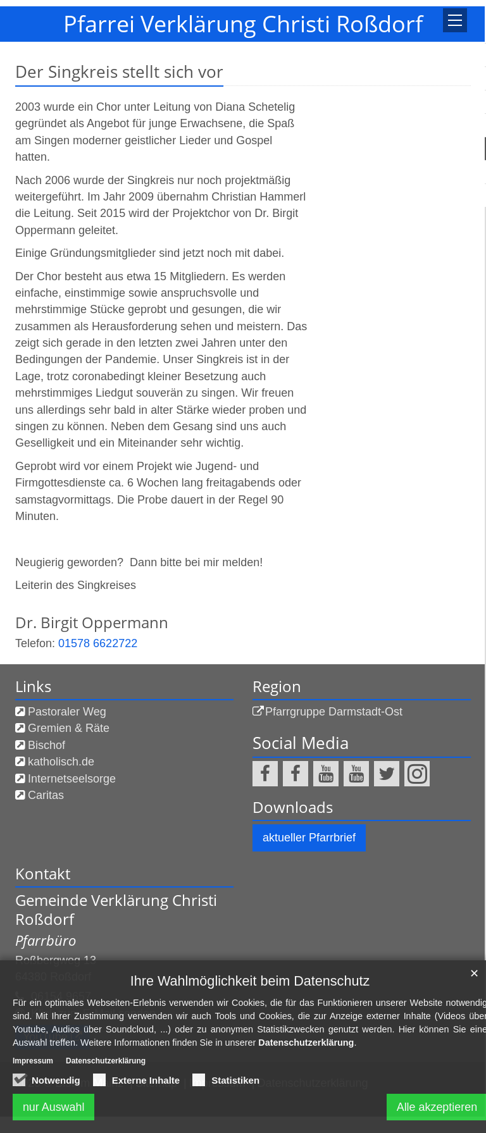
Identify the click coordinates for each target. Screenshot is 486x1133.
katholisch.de (61, 761)
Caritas (46, 795)
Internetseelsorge (72, 778)
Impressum (33, 1060)
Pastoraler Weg (67, 711)
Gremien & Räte (68, 728)
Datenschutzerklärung (306, 1042)
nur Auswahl (54, 1107)
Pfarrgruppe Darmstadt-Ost (333, 711)
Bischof (46, 745)
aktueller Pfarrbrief (309, 837)
